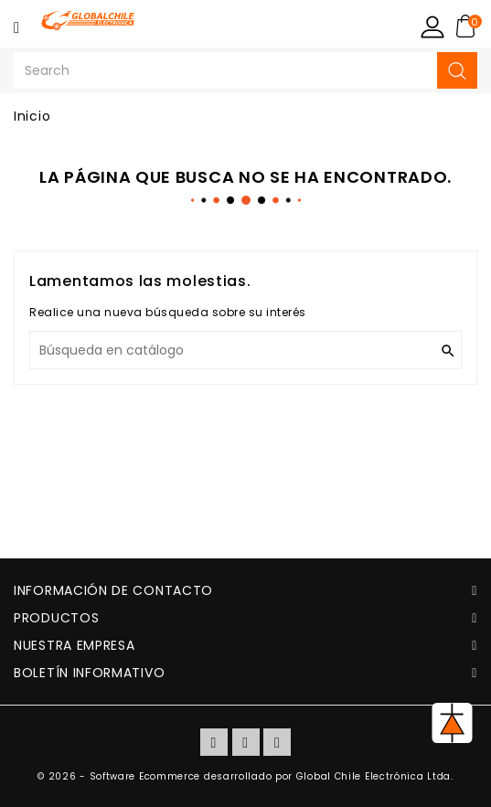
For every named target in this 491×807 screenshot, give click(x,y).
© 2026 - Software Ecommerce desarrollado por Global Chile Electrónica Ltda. (245, 776)
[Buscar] (245, 350)
